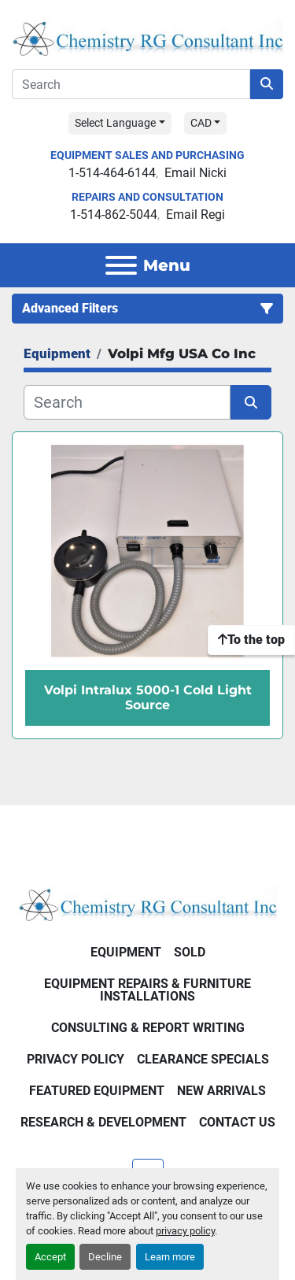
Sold (189, 952)
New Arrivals (221, 1090)
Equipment (125, 952)
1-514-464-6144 (112, 172)
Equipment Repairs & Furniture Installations (147, 990)
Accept (50, 1257)
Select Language (115, 123)
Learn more (170, 1257)
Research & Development (103, 1122)
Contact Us (237, 1122)
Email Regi (195, 214)
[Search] (131, 84)
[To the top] (251, 640)
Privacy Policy (75, 1059)
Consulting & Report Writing (148, 1027)
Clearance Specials (203, 1059)
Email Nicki (195, 172)
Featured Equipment (96, 1090)
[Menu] (121, 265)
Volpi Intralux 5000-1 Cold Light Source (148, 697)
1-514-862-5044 (113, 214)
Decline (105, 1257)
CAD (201, 123)
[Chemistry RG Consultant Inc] (147, 903)
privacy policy (185, 1231)
